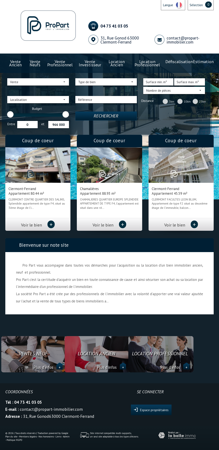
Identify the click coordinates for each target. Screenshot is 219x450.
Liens (58, 436)
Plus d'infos (48, 367)
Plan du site (11, 436)
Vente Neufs (35, 63)
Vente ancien (15, 63)
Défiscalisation (179, 61)
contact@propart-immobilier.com (183, 40)
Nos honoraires (46, 436)
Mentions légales (28, 436)
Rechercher (106, 116)
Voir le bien (38, 225)
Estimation (203, 61)
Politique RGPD (14, 439)
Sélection (196, 5)
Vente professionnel (60, 63)
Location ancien (117, 63)
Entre (11, 124)
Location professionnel (147, 63)
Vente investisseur (90, 63)
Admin (66, 436)
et (42, 124)
